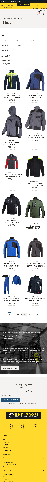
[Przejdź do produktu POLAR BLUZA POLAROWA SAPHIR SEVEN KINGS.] (11, 248)
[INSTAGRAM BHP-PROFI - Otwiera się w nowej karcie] (23, 426)
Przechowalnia (7, 479)
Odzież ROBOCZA (17, 18)
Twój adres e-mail (6, 395)
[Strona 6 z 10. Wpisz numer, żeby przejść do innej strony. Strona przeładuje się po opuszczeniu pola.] (24, 314)
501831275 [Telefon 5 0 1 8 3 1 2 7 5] (38, 5)
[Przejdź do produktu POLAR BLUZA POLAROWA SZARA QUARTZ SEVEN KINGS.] (35, 248)
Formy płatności (8, 462)
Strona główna (6, 18)
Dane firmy (6, 442)
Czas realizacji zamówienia (11, 467)
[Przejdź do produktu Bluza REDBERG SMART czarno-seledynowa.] (35, 166)
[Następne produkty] (33, 314)
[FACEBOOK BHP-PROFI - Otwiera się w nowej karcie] (10, 426)
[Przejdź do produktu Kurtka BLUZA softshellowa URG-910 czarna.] (35, 284)
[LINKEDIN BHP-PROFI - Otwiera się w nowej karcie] (35, 426)
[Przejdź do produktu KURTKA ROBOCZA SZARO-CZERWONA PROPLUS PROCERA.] (11, 162)
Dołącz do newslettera (10, 400)
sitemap (5, 447)
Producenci (6, 454)
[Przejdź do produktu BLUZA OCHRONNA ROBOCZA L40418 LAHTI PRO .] (11, 122)
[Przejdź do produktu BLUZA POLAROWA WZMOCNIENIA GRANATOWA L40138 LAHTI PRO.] (35, 80)
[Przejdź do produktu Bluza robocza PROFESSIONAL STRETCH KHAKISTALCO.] (35, 208)
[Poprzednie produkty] (14, 314)
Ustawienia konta (8, 477)
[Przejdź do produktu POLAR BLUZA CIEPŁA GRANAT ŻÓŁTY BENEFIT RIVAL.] (11, 80)
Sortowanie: (5, 60)
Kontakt (5, 445)
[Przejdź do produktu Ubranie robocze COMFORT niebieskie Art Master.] (11, 284)
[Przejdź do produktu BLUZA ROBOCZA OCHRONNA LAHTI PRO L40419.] (35, 119)
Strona (19, 314)
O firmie (5, 440)
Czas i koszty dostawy (10, 464)
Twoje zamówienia (8, 474)
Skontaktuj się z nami (10, 368)
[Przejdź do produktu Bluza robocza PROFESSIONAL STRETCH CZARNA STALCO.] (11, 205)
